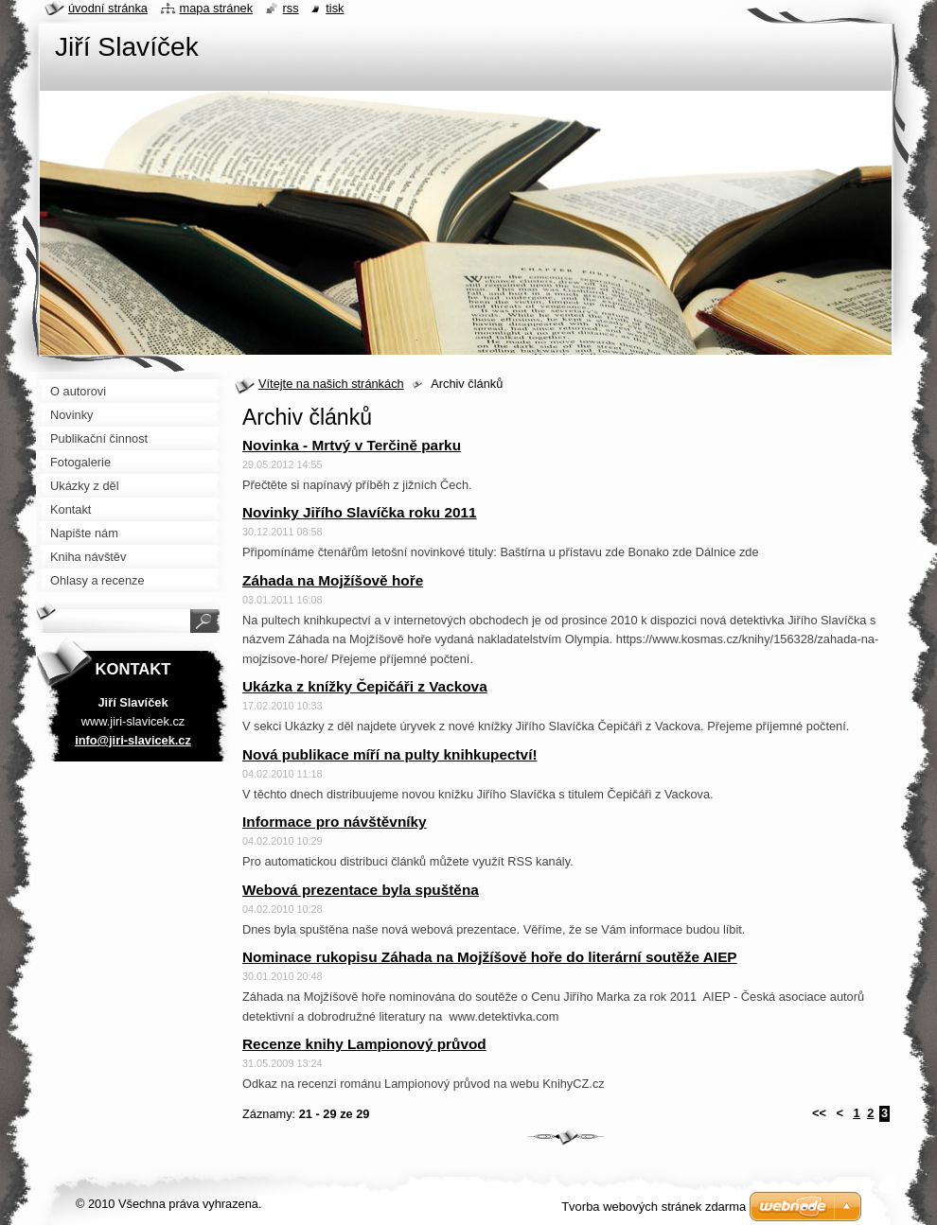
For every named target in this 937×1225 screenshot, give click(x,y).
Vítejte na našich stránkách (331, 383)
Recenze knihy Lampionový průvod (364, 1044)
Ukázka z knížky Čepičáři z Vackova (364, 686)
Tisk (335, 8)
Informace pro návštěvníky (334, 822)
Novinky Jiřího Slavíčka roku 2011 (359, 512)
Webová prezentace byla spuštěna (360, 890)
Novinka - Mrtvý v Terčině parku (351, 445)
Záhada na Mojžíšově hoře (332, 580)
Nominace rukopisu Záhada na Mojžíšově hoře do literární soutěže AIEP (489, 957)
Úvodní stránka (108, 8)
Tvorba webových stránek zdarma (653, 1206)
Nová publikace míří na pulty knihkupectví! (390, 754)
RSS (291, 8)
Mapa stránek (217, 8)
